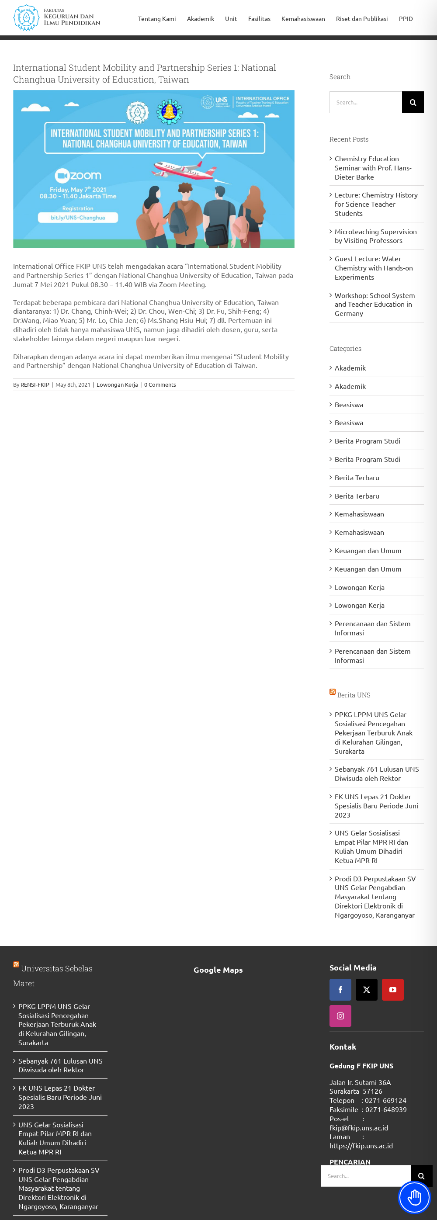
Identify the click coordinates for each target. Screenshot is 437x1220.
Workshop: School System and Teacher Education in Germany (375, 304)
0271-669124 (385, 1099)
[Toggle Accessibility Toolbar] (414, 1197)
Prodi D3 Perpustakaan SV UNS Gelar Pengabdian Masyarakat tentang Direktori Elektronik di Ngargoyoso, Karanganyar (375, 896)
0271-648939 (386, 1109)
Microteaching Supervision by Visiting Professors (376, 236)
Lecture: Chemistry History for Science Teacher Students (376, 203)
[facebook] (340, 990)
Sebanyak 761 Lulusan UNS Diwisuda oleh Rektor (377, 773)
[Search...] (365, 102)
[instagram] (340, 1016)
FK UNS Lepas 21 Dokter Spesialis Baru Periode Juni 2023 (376, 805)
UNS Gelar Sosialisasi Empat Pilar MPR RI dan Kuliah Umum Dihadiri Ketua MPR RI (371, 846)
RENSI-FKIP (35, 384)
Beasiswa (349, 404)
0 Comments (160, 384)
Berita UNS (354, 694)
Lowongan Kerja (117, 384)
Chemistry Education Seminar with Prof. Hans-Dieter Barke (373, 167)
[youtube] (393, 990)
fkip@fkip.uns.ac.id (358, 1127)
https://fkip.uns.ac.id (361, 1145)
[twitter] (367, 990)
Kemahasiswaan (359, 513)
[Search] (413, 102)
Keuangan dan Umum (368, 550)
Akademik (350, 367)
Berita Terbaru (357, 477)
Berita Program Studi (367, 440)
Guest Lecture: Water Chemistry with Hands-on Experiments (374, 267)
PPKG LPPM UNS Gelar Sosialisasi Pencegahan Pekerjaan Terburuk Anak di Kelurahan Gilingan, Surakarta (374, 732)
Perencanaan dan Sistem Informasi (373, 628)
